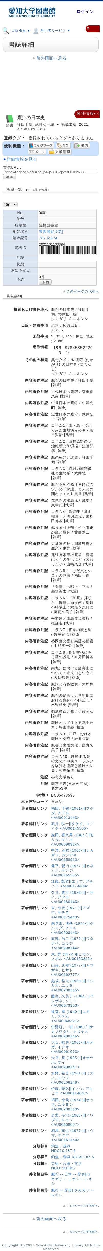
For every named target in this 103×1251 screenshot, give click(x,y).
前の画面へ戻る (51, 58)
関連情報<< (88, 113)
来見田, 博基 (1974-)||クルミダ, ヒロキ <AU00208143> (72, 928)
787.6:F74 (48, 238)
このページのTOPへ (83, 291)
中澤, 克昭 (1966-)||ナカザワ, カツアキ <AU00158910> (72, 855)
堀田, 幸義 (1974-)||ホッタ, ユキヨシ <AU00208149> (72, 1104)
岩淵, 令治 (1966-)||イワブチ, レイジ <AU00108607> (72, 1120)
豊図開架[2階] (51, 231)
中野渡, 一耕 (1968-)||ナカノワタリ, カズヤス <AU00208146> (72, 1031)
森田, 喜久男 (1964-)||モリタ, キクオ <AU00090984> (72, 839)
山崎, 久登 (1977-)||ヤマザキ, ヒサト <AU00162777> (72, 970)
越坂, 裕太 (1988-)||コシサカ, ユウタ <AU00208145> (72, 985)
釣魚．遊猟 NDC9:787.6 (72, 1157)
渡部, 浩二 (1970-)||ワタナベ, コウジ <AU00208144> (72, 943)
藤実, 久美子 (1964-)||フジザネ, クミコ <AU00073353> (72, 1000)
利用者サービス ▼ (51, 30)
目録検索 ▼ (16, 30)
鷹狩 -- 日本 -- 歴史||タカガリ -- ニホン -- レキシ (72, 1179)
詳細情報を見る (22, 159)
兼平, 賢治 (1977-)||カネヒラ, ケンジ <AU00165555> (72, 870)
